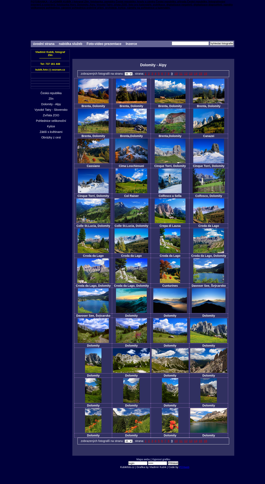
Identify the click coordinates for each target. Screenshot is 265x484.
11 (181, 73)
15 (200, 73)
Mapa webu (143, 459)
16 (205, 73)
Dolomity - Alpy (51, 104)
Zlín (51, 98)
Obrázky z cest (51, 137)
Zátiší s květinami (51, 132)
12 (186, 73)
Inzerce (131, 44)
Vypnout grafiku (161, 459)
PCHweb (184, 467)
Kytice (51, 126)
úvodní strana (44, 44)
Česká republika (50, 93)
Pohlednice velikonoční (51, 120)
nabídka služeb (70, 44)
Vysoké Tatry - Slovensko (51, 109)
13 (190, 73)
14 (195, 73)
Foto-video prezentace (104, 44)
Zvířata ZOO (51, 115)
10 (176, 73)
